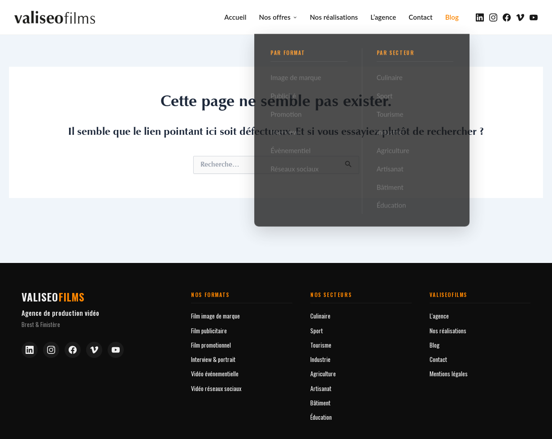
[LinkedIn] (480, 17)
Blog (452, 17)
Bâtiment (320, 401)
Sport (316, 329)
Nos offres (278, 17)
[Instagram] (493, 17)
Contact (420, 17)
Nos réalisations (334, 17)
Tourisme (320, 344)
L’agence (383, 17)
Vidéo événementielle (215, 372)
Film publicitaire (209, 329)
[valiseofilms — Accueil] (54, 17)
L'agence (439, 314)
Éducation (321, 416)
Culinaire (320, 314)
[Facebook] (507, 17)
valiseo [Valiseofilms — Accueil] (53, 296)
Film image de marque (215, 314)
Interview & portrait (213, 358)
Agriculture (323, 372)
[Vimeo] (520, 17)
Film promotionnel (211, 344)
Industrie (320, 358)
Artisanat (320, 387)
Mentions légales (449, 372)
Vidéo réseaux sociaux (216, 387)
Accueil (235, 17)
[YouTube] (534, 17)
